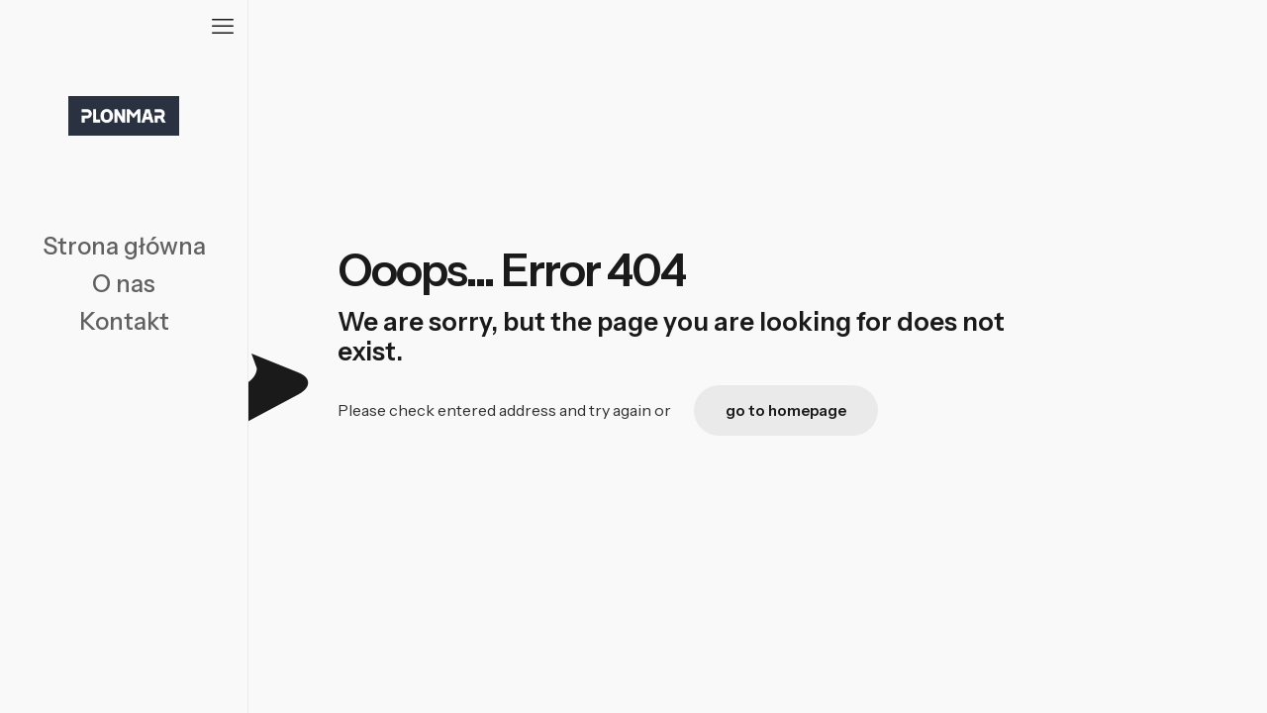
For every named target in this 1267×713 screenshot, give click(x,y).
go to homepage (786, 410)
